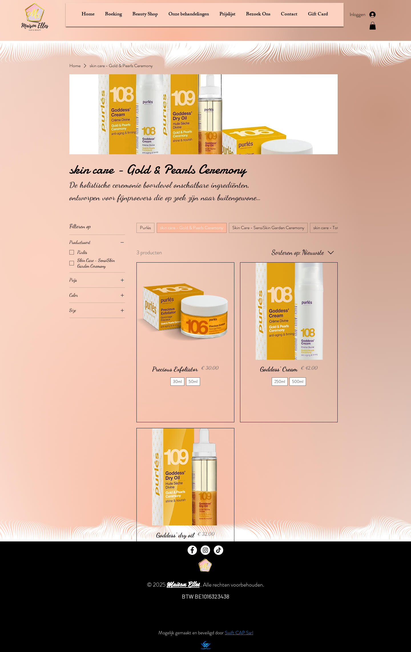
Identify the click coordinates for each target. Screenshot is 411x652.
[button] (113, 14)
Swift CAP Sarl (239, 632)
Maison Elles (183, 583)
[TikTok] (218, 550)
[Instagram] (205, 550)
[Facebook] (192, 550)
